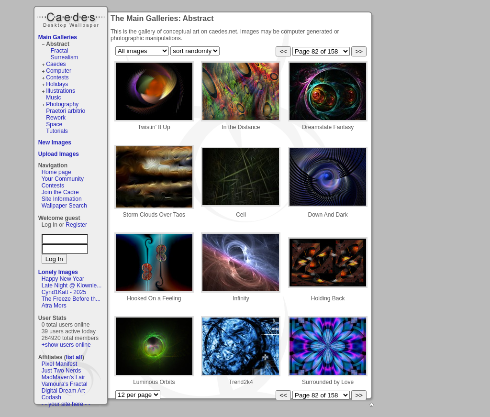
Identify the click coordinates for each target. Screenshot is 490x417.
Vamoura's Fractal (65, 384)
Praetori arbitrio (65, 111)
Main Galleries (57, 37)
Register (76, 224)
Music (53, 97)
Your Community (63, 179)
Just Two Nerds (61, 370)
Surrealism (64, 57)
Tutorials (57, 131)
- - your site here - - (66, 404)
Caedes (71, 19)
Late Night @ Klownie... (72, 285)
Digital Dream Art (63, 390)
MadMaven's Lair (63, 377)
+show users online (66, 344)
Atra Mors (54, 305)
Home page (56, 172)
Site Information (62, 199)
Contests (57, 77)
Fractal (59, 50)
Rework (56, 117)
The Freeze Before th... (71, 299)
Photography (62, 104)
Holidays (57, 84)
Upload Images (58, 154)
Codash (51, 397)
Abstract (57, 44)
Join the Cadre (60, 192)
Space (54, 124)
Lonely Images (58, 272)
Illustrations (60, 91)
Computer (58, 70)
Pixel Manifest (60, 364)
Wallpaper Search (64, 205)
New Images (54, 142)
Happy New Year (63, 278)
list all (74, 357)
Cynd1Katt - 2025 (64, 292)
